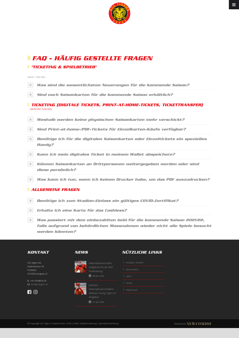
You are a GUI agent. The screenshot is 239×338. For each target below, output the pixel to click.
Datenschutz (58, 323)
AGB (76, 323)
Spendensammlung (108, 323)
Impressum (131, 289)
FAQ (69, 323)
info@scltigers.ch (39, 284)
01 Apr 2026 (98, 301)
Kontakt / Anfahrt (134, 262)
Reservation (132, 269)
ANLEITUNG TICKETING (41, 109)
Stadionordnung (88, 323)
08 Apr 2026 (98, 275)
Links (128, 276)
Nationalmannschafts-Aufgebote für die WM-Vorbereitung (101, 267)
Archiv (129, 283)
